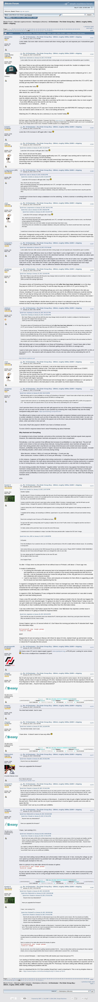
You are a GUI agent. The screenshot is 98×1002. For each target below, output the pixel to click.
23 (20, 29)
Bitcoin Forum (8, 22)
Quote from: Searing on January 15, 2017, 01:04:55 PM (34, 273)
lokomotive (8, 37)
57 (6, 30)
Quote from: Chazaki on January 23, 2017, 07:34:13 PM (34, 758)
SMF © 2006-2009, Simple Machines (56, 998)
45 (60, 29)
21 (16, 29)
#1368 (92, 270)
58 (8, 30)
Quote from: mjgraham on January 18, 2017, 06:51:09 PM (35, 614)
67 (24, 30)
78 (45, 30)
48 (66, 29)
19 (12, 29)
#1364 (92, 144)
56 (4, 30)
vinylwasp (8, 269)
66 (22, 30)
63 (17, 30)
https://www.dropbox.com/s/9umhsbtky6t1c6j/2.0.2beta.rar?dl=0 (44, 971)
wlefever (7, 308)
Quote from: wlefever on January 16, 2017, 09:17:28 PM (35, 393)
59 (9, 30)
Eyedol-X (7, 485)
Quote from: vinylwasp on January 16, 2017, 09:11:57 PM (35, 312)
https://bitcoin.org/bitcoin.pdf (27, 358)
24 (21, 29)
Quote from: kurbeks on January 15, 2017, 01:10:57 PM (35, 147)
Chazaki (7, 673)
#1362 (92, 54)
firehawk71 (8, 243)
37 (45, 29)
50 (70, 29)
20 (14, 29)
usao (6, 143)
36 (44, 29)
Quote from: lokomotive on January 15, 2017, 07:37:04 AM (35, 57)
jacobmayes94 (9, 646)
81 (51, 30)
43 (57, 29)
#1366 (92, 204)
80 (49, 30)
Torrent (30, 15)
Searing (7, 53)
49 (68, 29)
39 (49, 29)
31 (34, 29)
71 (32, 30)
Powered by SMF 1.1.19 (38, 998)
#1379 (92, 810)
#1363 (92, 127)
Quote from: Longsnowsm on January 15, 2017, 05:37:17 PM (36, 207)
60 (11, 30)
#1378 (92, 784)
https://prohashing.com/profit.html (50, 411)
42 (55, 29)
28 (29, 29)
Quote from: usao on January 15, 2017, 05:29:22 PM (34, 174)
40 (51, 29)
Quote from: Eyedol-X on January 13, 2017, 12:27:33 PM (35, 489)
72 (34, 30)
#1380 (92, 887)
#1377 (92, 755)
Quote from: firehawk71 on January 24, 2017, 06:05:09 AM (35, 833)
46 (62, 29)
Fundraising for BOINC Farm (27, 780)
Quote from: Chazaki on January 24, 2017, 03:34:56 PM (34, 891)
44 (58, 29)
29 (31, 29)
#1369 (92, 309)
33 (38, 29)
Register (29, 17)
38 (47, 29)
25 (23, 29)
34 (40, 29)
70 (31, 30)
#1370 (92, 362)
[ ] (25, 700)
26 (25, 29)
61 (13, 30)
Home (8, 17)
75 (40, 30)
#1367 (92, 244)
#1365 (92, 171)
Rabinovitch (8, 754)
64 (19, 30)
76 (42, 30)
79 (47, 30)
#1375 (92, 706)
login (21, 11)
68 (26, 30)
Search (19, 17)
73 (36, 30)
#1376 (92, 723)
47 (64, 29)
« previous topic (88, 26)
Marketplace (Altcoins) (40, 22)
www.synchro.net (60, 120)
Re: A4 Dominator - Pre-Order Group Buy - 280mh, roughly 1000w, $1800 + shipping (52, 37)
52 (73, 29)
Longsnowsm (9, 170)
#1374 (92, 674)
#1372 (92, 486)
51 (71, 29)
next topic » (90, 28)
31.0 (25, 15)
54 (77, 29)
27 (27, 29)
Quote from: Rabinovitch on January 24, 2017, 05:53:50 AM (36, 814)
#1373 (92, 647)
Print (91, 30)
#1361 (92, 37)
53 (75, 29)
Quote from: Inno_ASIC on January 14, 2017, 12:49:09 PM (35, 536)
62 (15, 30)
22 (18, 29)
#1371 (92, 389)
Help (13, 17)
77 (44, 30)
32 (36, 29)
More (34, 17)
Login (23, 17)
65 (21, 30)
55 (79, 29)
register (27, 11)
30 (33, 29)
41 (53, 29)
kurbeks (7, 127)
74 (38, 30)
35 (42, 29)
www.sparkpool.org (59, 651)
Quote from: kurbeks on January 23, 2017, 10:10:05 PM (35, 726)
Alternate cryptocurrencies (22, 22)
